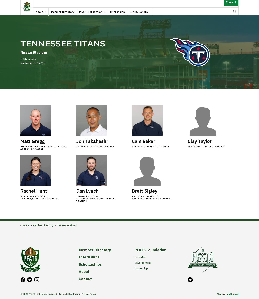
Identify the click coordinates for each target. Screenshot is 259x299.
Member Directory (64, 11)
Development (142, 262)
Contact (231, 3)
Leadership (141, 268)
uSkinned (233, 294)
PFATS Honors (140, 11)
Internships (119, 11)
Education (140, 257)
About (41, 11)
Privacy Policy (89, 294)
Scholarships (90, 264)
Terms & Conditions (69, 294)
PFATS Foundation (92, 11)
